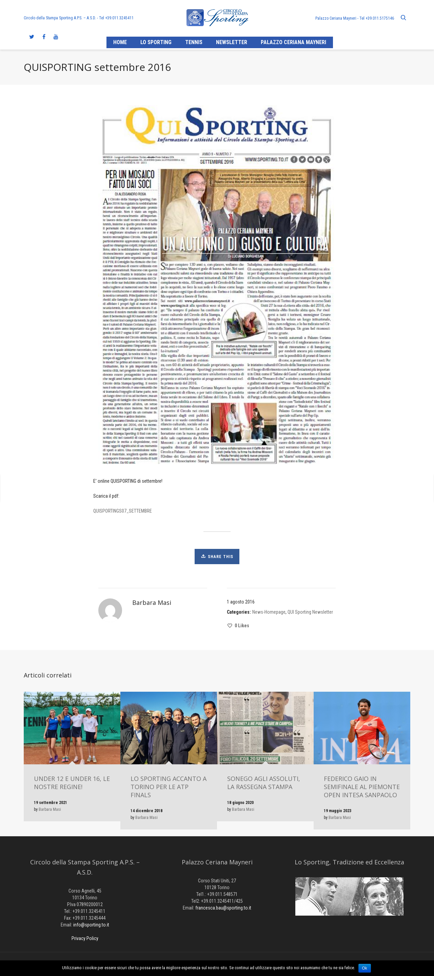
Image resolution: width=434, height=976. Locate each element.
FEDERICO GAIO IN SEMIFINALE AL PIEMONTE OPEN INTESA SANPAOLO (362, 786)
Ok (364, 968)
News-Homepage (268, 612)
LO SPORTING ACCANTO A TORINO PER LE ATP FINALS (168, 786)
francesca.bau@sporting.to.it (223, 908)
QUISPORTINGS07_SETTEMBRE (122, 511)
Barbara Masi (50, 809)
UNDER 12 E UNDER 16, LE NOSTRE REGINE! (72, 782)
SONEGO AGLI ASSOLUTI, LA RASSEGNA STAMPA (263, 782)
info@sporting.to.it (91, 924)
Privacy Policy (85, 938)
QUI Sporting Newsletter (310, 612)
